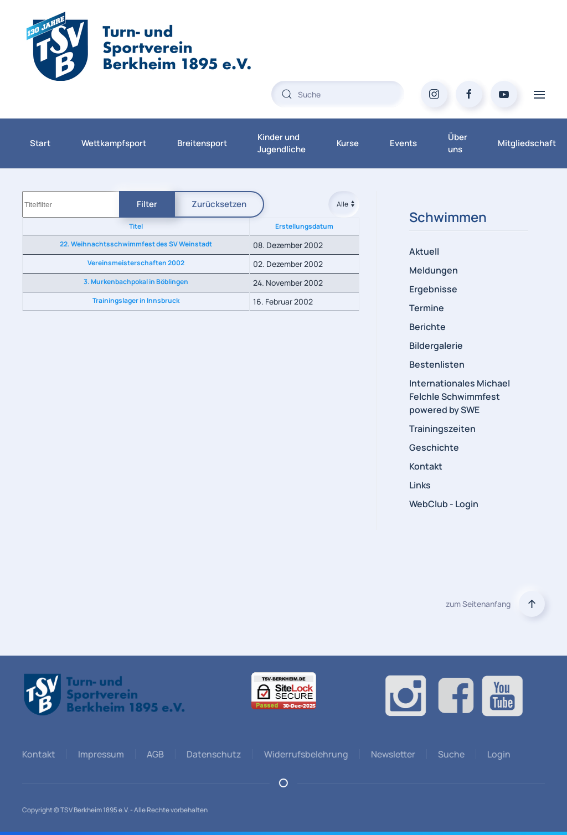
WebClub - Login (443, 504)
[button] (539, 94)
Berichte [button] (427, 327)
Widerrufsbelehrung (304, 754)
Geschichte (434, 447)
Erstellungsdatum (304, 226)
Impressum (99, 754)
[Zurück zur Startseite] (160, 46)
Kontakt (425, 466)
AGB (153, 754)
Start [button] (40, 143)
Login (497, 754)
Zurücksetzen (219, 204)
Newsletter (391, 754)
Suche (449, 754)
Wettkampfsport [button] (113, 143)
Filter (147, 204)
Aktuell (424, 251)
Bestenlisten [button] (437, 364)
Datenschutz (212, 754)
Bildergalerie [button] (436, 345)
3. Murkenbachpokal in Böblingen (136, 281)
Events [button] (403, 143)
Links (420, 485)
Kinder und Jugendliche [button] (281, 143)
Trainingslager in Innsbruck (135, 300)
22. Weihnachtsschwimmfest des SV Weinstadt (136, 244)
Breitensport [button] (202, 143)
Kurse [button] (348, 143)
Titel (136, 226)
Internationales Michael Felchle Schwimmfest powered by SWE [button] (459, 396)
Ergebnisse (433, 289)
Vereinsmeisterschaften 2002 (135, 262)
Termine (426, 308)
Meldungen (433, 270)
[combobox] (337, 94)
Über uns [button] (457, 143)
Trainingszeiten (442, 428)
